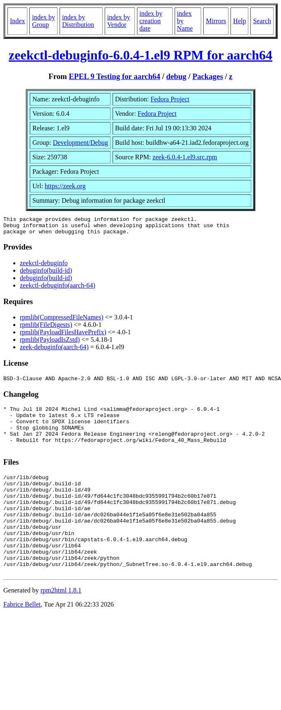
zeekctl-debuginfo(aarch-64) (57, 289)
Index (17, 20)
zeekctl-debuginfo (44, 266)
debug (176, 76)
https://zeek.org (65, 185)
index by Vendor (118, 21)
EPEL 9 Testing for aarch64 (114, 76)
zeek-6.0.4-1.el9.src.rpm (185, 157)
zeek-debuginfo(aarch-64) (54, 350)
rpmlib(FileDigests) (46, 328)
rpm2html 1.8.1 (61, 623)
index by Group (43, 21)
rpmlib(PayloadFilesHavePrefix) (63, 335)
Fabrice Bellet (22, 637)
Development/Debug (80, 142)
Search (262, 20)
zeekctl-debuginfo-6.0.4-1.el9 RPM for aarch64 (140, 55)
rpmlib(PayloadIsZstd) (50, 343)
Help (239, 20)
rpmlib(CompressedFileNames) (61, 320)
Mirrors (216, 20)
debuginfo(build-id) (46, 274)
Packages (207, 76)
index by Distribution (78, 21)
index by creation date (151, 21)
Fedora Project (170, 99)
